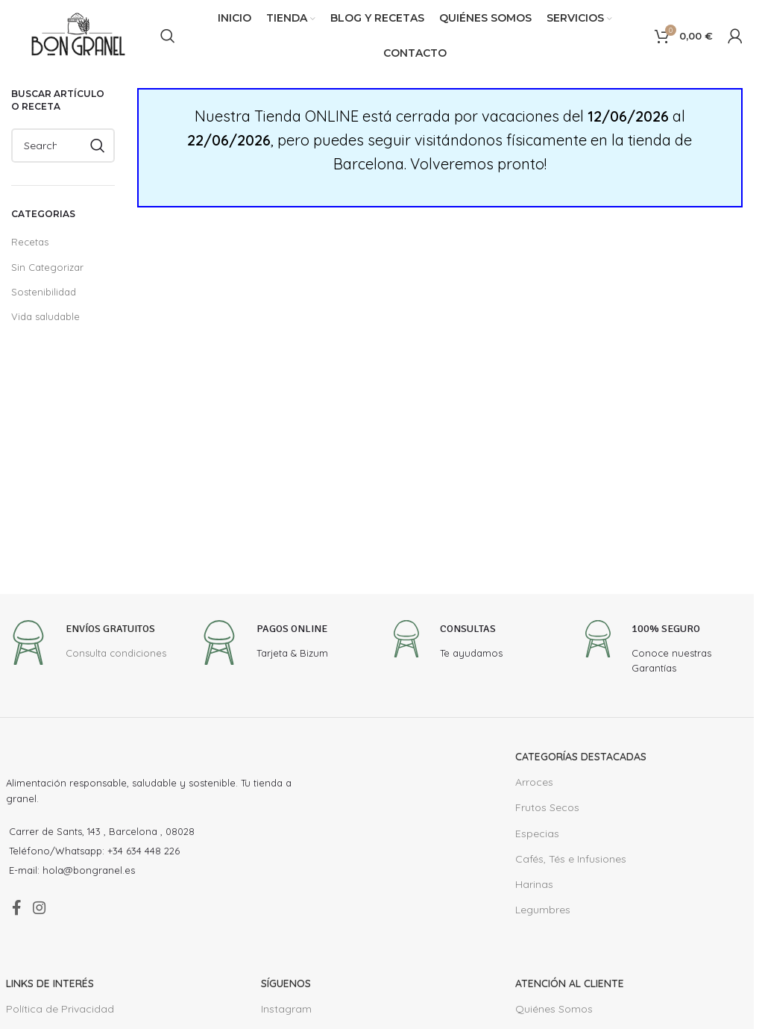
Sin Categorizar (44, 266)
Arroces (533, 782)
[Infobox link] (87, 644)
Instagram (284, 1016)
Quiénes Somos (552, 1016)
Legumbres (541, 910)
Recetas (29, 241)
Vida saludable (43, 316)
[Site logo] (78, 34)
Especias (536, 833)
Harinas (533, 884)
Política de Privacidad (56, 1016)
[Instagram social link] (47, 912)
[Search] (168, 36)
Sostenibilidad (41, 291)
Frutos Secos (545, 807)
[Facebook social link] (19, 912)
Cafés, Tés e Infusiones (570, 859)
